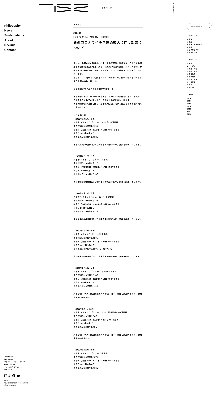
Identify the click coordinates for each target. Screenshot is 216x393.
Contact (10, 50)
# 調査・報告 (192, 69)
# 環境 (189, 47)
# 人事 (189, 85)
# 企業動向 (191, 74)
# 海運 (189, 39)
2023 (189, 106)
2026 (189, 98)
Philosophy (12, 25)
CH (174, 4)
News (8, 30)
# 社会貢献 (191, 82)
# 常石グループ (193, 53)
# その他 (190, 87)
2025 (189, 101)
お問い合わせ (8, 357)
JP (174, 12)
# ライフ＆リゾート (194, 50)
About (8, 40)
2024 (189, 104)
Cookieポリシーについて (13, 364)
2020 (189, 114)
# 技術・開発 (192, 79)
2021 (189, 112)
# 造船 (189, 42)
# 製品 (189, 63)
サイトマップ (8, 369)
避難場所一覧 (8, 359)
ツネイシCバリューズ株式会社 (86, 37)
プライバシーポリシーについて (15, 362)
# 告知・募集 (192, 71)
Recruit (9, 45)
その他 (105, 37)
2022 (189, 109)
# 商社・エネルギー (194, 45)
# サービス (191, 66)
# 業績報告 (191, 77)
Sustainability (14, 35)
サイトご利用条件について (13, 367)
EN (174, 8)
